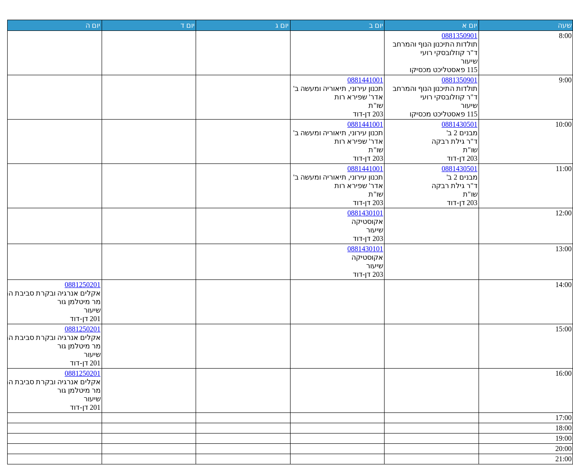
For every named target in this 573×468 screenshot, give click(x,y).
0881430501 (456, 124)
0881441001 (362, 80)
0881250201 (79, 284)
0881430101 (362, 213)
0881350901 (456, 35)
